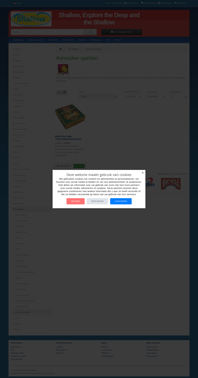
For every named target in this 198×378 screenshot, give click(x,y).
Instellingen (97, 201)
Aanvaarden (121, 201)
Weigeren (75, 201)
